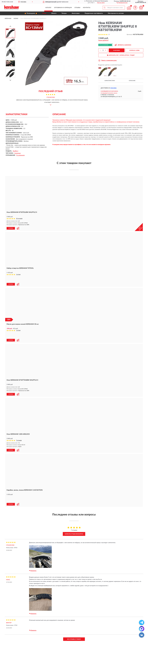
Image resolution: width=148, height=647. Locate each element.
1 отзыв (18, 274)
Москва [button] (113, 88)
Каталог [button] (48, 7)
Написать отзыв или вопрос (74, 514)
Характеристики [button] (109, 80)
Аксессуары (76, 13)
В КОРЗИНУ (116, 50)
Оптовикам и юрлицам (63, 7)
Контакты (86, 7)
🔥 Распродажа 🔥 (30, 13)
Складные (17, 153)
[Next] (10, 80)
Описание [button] (132, 80)
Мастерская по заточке (116, 13)
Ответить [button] (32, 551)
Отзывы (77, 7)
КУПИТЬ (10, 228)
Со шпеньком (20, 155)
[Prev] (10, 26)
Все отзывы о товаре (74, 619)
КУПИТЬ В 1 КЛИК (134, 50)
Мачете (53, 13)
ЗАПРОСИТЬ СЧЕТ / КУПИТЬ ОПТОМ (121, 55)
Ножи (44, 13)
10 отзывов (19, 218)
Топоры (64, 13)
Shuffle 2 (15, 151)
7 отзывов (19, 427)
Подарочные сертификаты (94, 13)
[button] (122, 2)
